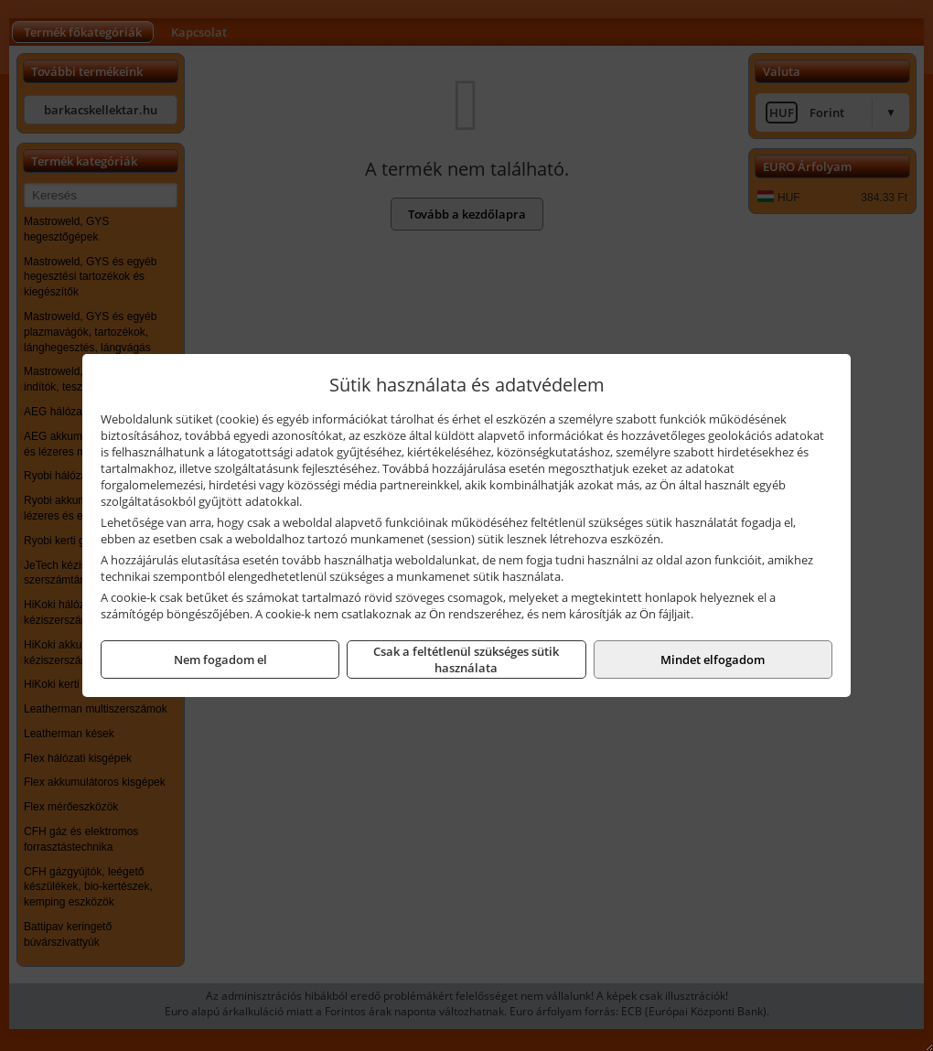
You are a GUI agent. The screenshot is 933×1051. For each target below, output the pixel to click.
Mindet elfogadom (712, 659)
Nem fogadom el (220, 659)
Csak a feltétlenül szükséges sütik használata (466, 659)
